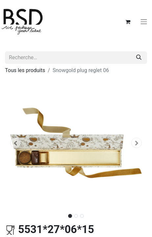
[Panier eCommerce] (127, 21)
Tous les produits (25, 70)
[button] (15, 143)
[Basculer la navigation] (144, 22)
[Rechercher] (139, 57)
